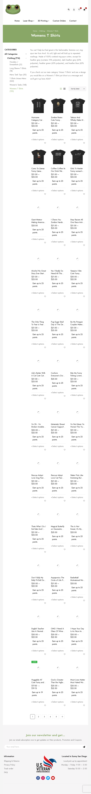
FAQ (6, 772)
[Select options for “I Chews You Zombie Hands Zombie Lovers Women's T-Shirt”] (57, 242)
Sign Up (84, 746)
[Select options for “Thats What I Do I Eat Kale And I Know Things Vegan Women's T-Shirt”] (37, 548)
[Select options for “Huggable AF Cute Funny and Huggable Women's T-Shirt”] (37, 702)
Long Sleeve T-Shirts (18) (18, 69)
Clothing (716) (13, 58)
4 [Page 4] (50, 716)
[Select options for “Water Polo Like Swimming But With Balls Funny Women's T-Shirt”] (76, 497)
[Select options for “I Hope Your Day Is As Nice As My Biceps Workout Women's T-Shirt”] (76, 651)
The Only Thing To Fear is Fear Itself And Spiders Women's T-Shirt (38, 326)
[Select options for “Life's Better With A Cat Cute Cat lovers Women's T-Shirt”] (37, 395)
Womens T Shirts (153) (16, 90)
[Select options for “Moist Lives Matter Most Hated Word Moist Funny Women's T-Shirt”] (76, 702)
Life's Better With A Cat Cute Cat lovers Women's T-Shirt (38, 377)
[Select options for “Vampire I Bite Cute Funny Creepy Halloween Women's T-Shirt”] (76, 293)
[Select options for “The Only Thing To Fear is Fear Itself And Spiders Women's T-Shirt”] (37, 344)
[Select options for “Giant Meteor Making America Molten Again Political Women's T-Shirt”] (37, 239)
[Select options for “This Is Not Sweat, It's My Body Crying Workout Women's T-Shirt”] (76, 546)
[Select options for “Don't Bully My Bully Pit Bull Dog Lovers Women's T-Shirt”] (37, 599)
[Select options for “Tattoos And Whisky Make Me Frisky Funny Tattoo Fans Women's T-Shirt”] (76, 139)
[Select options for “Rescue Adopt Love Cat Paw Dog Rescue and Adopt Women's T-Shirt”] (57, 497)
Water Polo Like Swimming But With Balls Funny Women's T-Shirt (77, 479)
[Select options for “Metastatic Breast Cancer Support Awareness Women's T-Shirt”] (57, 446)
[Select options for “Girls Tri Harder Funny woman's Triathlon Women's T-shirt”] (76, 190)
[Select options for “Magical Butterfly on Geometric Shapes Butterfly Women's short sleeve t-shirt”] (57, 546)
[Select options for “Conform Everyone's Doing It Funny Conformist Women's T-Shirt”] (57, 392)
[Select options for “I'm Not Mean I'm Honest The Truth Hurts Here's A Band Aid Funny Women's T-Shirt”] (76, 446)
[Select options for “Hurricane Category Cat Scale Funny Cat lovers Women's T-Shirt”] (37, 139)
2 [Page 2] (38, 716)
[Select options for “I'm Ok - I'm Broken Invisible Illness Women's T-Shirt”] (37, 446)
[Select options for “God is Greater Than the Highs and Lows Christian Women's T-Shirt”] (57, 702)
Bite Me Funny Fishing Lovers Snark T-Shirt (76, 376)
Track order (8, 768)
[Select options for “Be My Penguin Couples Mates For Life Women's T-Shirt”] (76, 344)
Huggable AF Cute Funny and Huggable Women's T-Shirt (37, 683)
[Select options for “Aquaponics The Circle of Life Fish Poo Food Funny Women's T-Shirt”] (57, 599)
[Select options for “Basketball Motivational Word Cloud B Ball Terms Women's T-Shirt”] (76, 597)
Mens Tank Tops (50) (18, 74)
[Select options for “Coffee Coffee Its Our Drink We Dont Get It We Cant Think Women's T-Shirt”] (57, 190)
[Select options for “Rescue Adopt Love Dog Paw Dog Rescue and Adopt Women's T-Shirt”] (37, 497)
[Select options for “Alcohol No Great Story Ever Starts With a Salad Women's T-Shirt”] (37, 293)
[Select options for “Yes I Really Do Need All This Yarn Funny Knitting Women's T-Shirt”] (57, 293)
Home (35, 31)
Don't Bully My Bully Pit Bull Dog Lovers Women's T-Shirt (38, 581)
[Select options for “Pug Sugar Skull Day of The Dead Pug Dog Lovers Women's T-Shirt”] (57, 344)
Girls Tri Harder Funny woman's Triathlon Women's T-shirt (77, 172)
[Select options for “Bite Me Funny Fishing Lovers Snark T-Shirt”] (76, 395)
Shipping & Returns (11, 761)
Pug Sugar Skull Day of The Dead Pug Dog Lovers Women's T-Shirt (58, 326)
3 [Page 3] (44, 716)
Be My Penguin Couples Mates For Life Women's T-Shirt (77, 326)
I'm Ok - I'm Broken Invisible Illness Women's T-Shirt (37, 428)
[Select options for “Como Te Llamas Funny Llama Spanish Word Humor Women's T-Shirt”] (37, 190)
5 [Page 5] (56, 716)
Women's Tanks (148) (18, 85)
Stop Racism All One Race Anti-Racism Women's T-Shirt (77, 223)
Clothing (42, 31)
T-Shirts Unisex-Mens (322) (18, 79)
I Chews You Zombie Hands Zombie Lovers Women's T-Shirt (57, 223)
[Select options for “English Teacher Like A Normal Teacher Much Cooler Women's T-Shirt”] (37, 651)
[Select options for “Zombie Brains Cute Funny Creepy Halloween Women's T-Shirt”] (57, 139)
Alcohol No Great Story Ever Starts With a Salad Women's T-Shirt (38, 275)
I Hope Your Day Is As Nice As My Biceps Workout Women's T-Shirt (77, 632)
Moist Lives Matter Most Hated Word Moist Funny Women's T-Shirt (77, 683)
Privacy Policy (9, 764)
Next (62, 716)
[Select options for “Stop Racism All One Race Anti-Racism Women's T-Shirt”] (76, 242)
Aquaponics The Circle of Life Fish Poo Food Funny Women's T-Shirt (58, 581)
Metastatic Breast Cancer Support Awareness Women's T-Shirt (58, 428)
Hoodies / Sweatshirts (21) (16, 63)
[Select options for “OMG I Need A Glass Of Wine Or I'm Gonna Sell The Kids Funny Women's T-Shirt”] (57, 651)
